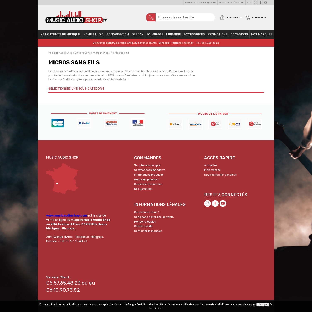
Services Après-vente (231, 2)
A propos (189, 2)
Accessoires (194, 34)
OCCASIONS (239, 34)
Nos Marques (262, 34)
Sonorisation (118, 34)
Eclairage (154, 34)
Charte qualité (207, 2)
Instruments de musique (60, 34)
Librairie (173, 34)
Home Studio (93, 34)
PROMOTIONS (218, 34)
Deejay (137, 34)
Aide (249, 2)
